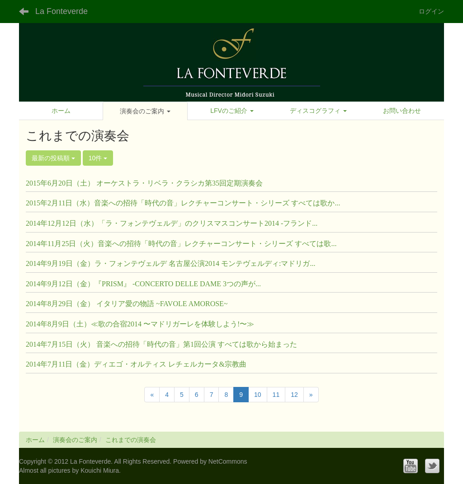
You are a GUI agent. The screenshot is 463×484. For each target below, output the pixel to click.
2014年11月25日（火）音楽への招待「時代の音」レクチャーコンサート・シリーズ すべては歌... (181, 243)
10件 (98, 158)
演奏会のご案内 (75, 439)
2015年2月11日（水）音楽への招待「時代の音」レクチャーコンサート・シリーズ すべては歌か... (183, 203)
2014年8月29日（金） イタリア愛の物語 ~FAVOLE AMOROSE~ (127, 303)
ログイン (431, 11)
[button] (145, 111)
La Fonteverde (61, 11)
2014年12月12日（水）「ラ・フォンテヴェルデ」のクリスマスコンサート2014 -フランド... (171, 223)
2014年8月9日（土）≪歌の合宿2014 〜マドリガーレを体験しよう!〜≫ (140, 324)
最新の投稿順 (53, 158)
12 (294, 394)
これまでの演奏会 (130, 439)
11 (276, 394)
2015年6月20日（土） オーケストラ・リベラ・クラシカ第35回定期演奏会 (144, 183)
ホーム (35, 439)
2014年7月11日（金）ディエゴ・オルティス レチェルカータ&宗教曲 (136, 364)
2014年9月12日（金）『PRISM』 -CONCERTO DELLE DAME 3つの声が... (143, 284)
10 (257, 394)
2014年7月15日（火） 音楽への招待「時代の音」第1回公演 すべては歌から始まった (161, 344)
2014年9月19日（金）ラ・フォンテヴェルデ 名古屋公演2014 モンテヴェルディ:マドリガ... (170, 263)
